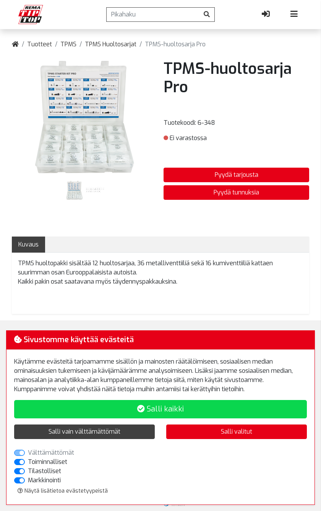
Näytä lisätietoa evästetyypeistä (63, 491)
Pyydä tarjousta (236, 175)
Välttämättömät (51, 453)
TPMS (68, 44)
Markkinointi (44, 480)
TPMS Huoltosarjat (110, 44)
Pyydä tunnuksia (236, 192)
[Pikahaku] (153, 14)
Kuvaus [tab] (28, 244)
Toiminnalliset (47, 462)
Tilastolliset (44, 471)
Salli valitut (236, 432)
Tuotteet (39, 44)
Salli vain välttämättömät (84, 432)
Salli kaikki (160, 409)
